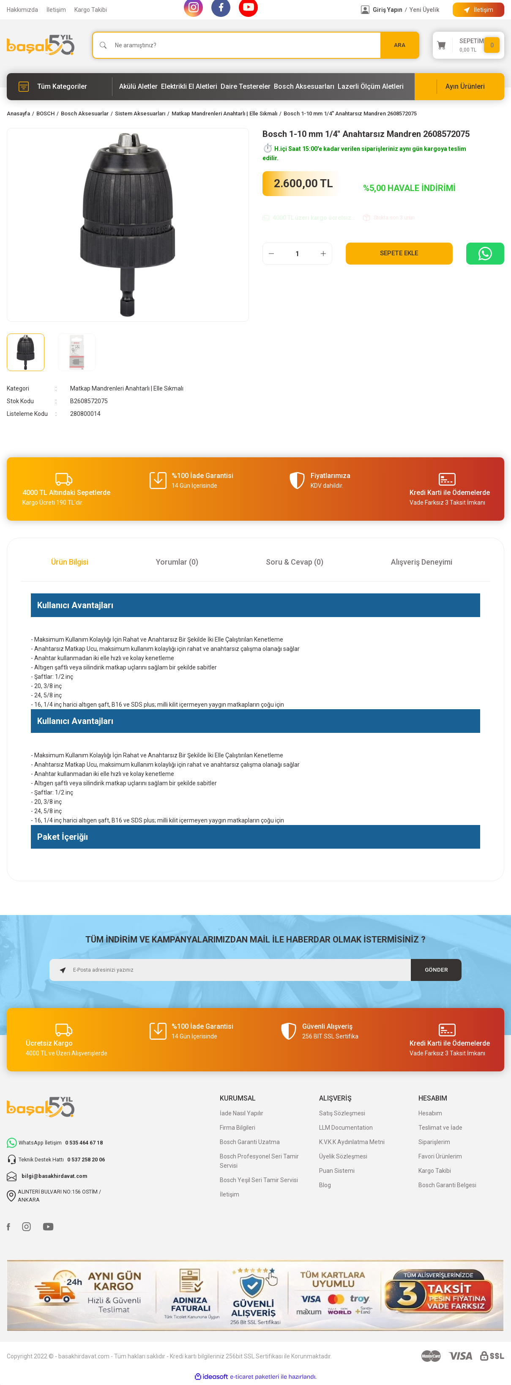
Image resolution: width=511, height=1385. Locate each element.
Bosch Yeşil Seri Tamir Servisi (259, 1180)
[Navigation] (59, 86)
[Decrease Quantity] (271, 253)
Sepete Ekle (399, 253)
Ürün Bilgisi (69, 561)
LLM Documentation (346, 1127)
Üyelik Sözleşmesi (343, 1156)
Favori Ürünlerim (440, 1156)
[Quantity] (297, 253)
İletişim (56, 9)
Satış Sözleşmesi (342, 1113)
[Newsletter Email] (255, 970)
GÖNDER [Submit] (436, 970)
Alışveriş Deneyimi (421, 561)
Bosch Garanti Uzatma (250, 1142)
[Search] (255, 45)
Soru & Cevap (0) (294, 561)
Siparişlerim (434, 1142)
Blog (325, 1185)
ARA (399, 45)
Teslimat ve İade (440, 1127)
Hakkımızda (22, 9)
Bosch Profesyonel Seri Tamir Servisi (259, 1161)
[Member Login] (365, 9)
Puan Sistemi (337, 1170)
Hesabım (430, 1113)
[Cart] (469, 45)
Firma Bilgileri (237, 1127)
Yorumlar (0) (177, 561)
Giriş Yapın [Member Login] (387, 9)
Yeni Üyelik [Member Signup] (424, 9)
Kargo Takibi (90, 9)
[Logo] (40, 45)
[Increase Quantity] (323, 253)
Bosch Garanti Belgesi (447, 1185)
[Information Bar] (478, 10)
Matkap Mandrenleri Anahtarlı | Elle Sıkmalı (126, 388)
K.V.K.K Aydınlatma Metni (352, 1142)
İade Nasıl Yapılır (241, 1113)
